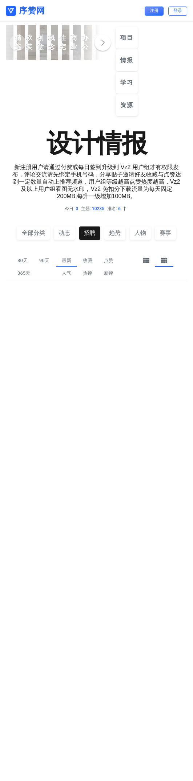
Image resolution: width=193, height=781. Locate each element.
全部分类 (33, 232)
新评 (108, 273)
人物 (140, 232)
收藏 (87, 260)
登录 (177, 10)
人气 (66, 273)
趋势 (115, 232)
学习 (126, 82)
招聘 (90, 232)
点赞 (108, 260)
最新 (66, 260)
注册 (154, 10)
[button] (103, 42)
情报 (126, 60)
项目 (126, 37)
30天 (22, 260)
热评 (87, 273)
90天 (44, 260)
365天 (23, 273)
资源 (126, 105)
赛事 (165, 232)
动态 (64, 232)
